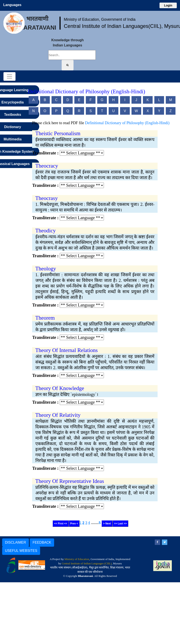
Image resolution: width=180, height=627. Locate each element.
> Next (107, 523)
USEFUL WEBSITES (21, 550)
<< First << (60, 523)
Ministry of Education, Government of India (100, 19)
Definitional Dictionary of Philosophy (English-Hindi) (127, 123)
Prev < (74, 523)
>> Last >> (120, 523)
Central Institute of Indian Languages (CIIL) (86, 563)
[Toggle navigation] (9, 76)
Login (168, 5)
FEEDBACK (42, 542)
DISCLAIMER (15, 542)
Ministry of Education (76, 559)
